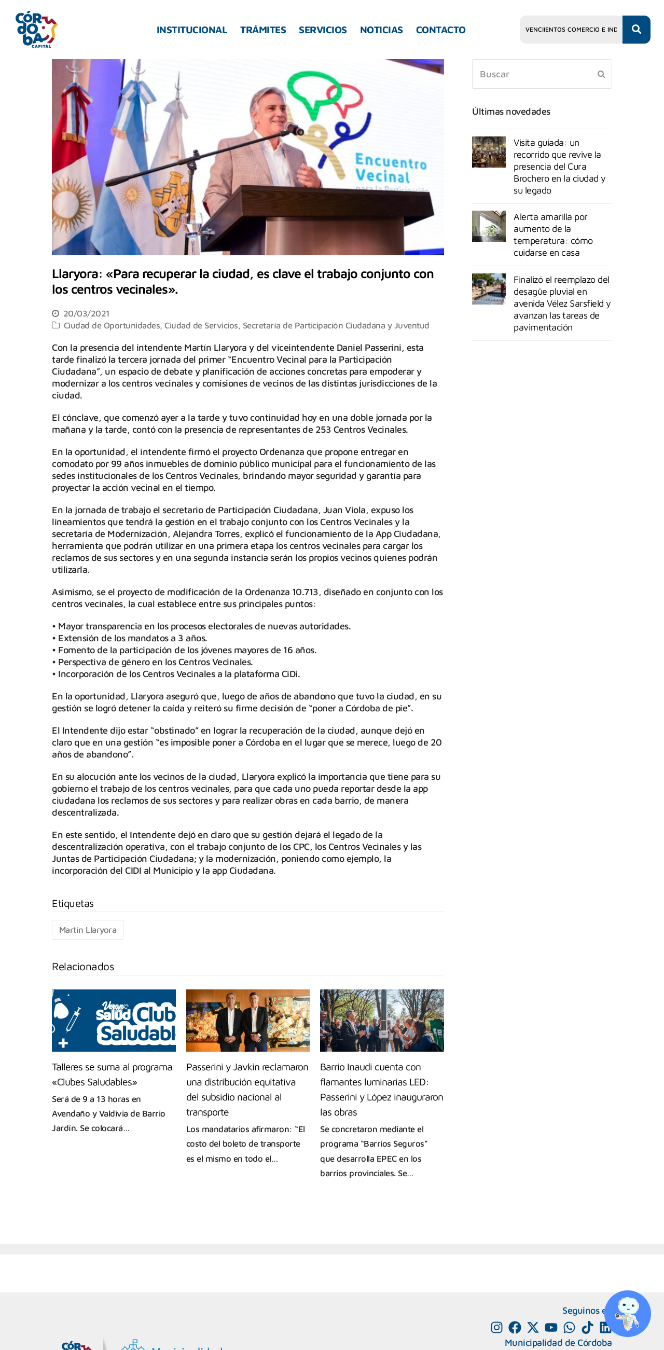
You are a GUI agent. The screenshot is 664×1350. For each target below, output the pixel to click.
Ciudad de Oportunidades (112, 325)
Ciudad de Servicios (201, 325)
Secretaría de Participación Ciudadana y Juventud (336, 325)
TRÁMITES (263, 29)
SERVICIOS (323, 29)
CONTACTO (441, 29)
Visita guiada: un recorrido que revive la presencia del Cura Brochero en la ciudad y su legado (560, 166)
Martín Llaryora (88, 929)
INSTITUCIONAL (192, 29)
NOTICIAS (381, 29)
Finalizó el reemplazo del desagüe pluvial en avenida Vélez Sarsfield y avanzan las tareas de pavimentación (562, 303)
